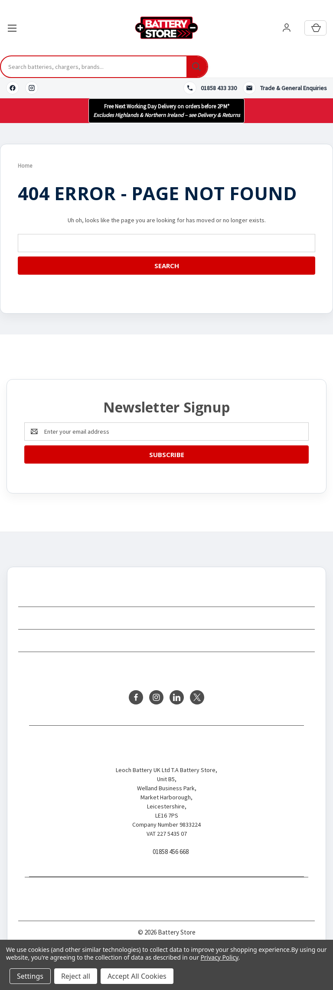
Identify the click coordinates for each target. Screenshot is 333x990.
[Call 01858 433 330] (210, 87)
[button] (166, 110)
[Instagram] (31, 87)
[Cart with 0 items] (315, 28)
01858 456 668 (171, 852)
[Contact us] (285, 87)
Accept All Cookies (137, 976)
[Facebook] (12, 87)
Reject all (75, 976)
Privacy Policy (219, 957)
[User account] (286, 27)
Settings (30, 976)
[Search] (196, 66)
